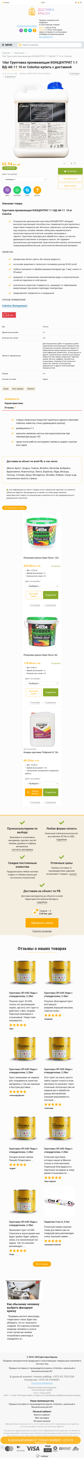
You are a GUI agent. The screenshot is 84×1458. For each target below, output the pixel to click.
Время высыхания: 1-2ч (37, 768)
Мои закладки (42, 1418)
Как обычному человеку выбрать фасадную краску (23, 1307)
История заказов (42, 1421)
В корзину (70, 171)
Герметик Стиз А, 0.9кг (57, 1221)
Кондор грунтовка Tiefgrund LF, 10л (41, 752)
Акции (5, 389)
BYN (42, 3)
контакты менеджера (22, 849)
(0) (78, 3)
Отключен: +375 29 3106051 (42, 1379)
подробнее (61, 839)
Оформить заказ (42, 923)
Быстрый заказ (70, 179)
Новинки (30, 389)
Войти (5, 3)
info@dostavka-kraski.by (27, 26)
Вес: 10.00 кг (32, 765)
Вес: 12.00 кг (32, 570)
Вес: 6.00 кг (31, 668)
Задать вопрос (70, 186)
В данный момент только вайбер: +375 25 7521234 (42, 1376)
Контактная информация (42, 1383)
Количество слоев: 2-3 (36, 576)
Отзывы (10, 407)
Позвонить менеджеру (42, 931)
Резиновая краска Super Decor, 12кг (41, 558)
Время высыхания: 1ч (36, 573)
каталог (73, 874)
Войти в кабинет (42, 1415)
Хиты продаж (17, 389)
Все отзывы (42, 1264)
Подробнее (50, 595)
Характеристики (14, 403)
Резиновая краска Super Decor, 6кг (41, 655)
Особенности (12, 399)
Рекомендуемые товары (14, 508)
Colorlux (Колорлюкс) (14, 305)
